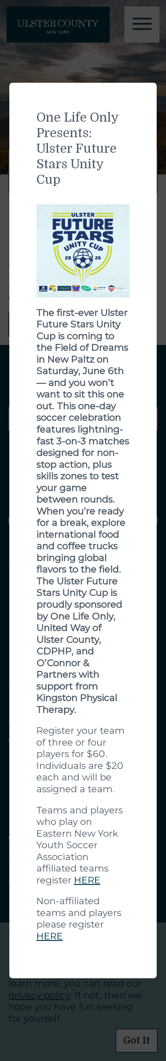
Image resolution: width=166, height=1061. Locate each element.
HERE (87, 880)
